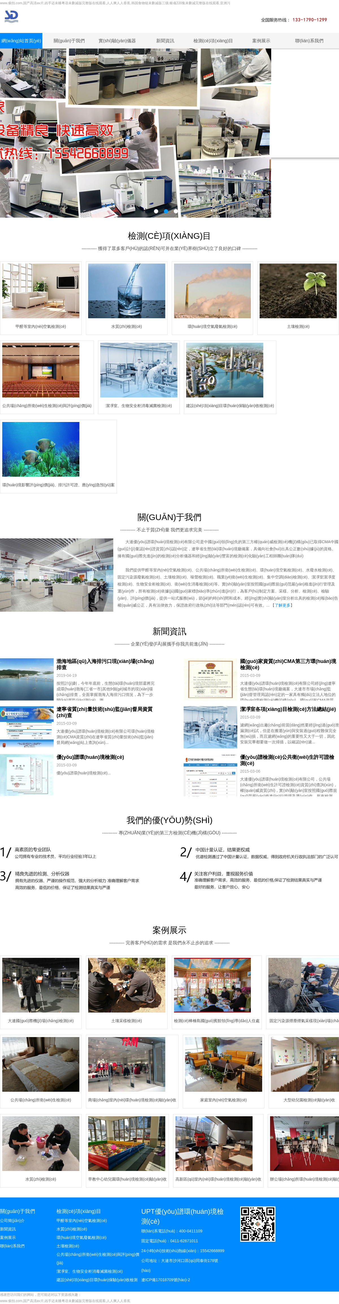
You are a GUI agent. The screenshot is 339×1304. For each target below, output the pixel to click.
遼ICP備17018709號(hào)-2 (165, 1280)
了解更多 (282, 605)
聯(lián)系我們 (309, 40)
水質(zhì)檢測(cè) (71, 1229)
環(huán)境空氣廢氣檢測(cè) (81, 1237)
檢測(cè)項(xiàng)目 (213, 40)
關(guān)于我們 (69, 40)
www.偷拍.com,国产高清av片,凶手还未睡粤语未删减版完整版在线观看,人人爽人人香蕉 (65, 1301)
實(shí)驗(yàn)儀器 (117, 40)
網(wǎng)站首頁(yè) (21, 40)
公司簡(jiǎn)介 (12, 1220)
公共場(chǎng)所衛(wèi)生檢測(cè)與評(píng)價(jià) (97, 1258)
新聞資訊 (165, 40)
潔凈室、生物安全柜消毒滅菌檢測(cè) (89, 1271)
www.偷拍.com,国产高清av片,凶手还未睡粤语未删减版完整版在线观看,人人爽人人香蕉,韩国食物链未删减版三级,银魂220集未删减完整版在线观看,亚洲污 (115, 3)
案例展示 (261, 40)
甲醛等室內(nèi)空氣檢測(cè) (81, 1220)
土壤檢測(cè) (67, 1246)
